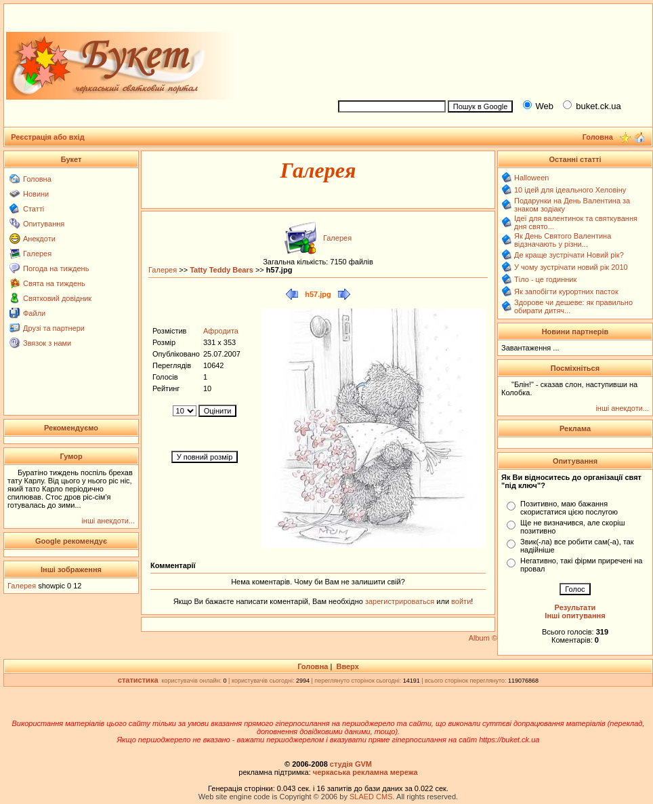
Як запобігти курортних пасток (566, 291)
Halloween (531, 178)
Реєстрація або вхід (48, 137)
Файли (34, 313)
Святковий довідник (57, 298)
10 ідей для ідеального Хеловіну (570, 190)
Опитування (43, 224)
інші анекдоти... (108, 521)
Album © (483, 638)
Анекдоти (39, 239)
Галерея (37, 253)
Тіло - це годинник (545, 279)
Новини (36, 194)
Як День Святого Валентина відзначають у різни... (562, 240)
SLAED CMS (371, 796)
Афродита (220, 331)
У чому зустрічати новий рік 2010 (571, 267)
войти (460, 601)
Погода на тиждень (56, 268)
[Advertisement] (489, 49)
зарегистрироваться (400, 601)
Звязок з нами (47, 343)
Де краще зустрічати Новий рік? (569, 255)
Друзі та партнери (54, 328)
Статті (33, 209)
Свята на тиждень (54, 283)
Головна (37, 179)
